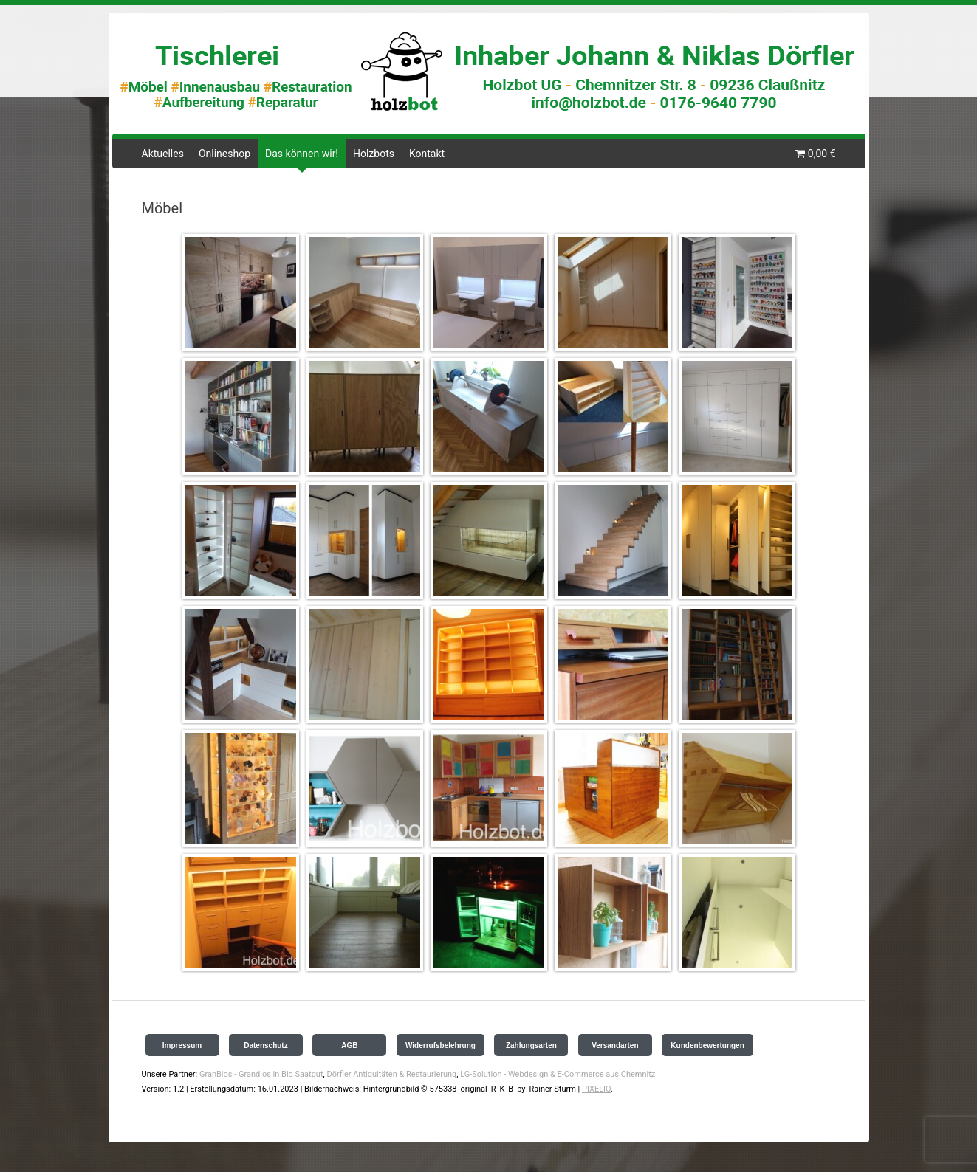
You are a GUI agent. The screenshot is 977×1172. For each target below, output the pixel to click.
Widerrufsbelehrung (440, 1045)
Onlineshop (224, 153)
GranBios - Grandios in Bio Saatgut (261, 1074)
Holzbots (373, 153)
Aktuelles (163, 153)
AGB (349, 1045)
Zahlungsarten (531, 1045)
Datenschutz (265, 1045)
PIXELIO (596, 1089)
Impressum (182, 1045)
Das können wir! (301, 153)
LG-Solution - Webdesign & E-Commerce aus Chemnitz (557, 1074)
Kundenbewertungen (707, 1045)
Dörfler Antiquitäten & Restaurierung (391, 1074)
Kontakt (427, 153)
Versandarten (615, 1045)
